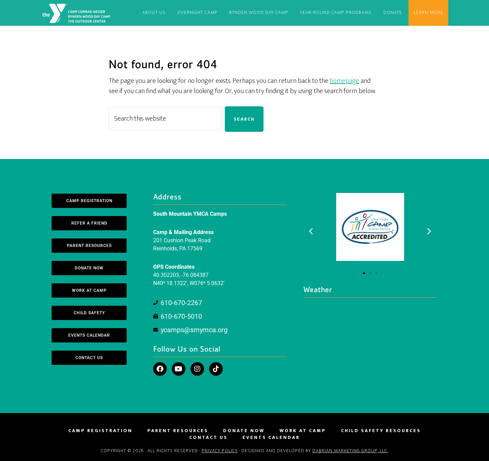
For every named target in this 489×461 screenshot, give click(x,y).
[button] (311, 231)
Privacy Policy (220, 451)
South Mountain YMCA (77, 13)
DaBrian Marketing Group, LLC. (350, 451)
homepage (344, 81)
